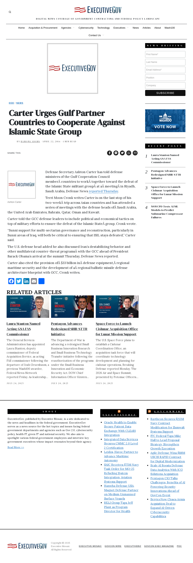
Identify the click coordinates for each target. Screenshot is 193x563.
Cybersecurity (86, 27)
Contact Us (95, 35)
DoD (11, 103)
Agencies (66, 27)
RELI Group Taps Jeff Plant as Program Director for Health (118, 507)
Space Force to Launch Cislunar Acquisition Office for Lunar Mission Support (117, 328)
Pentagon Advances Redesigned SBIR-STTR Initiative (69, 328)
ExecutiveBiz (120, 414)
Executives (119, 27)
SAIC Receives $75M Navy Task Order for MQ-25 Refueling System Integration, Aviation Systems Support (121, 473)
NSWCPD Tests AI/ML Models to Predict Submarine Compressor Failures (167, 212)
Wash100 (170, 27)
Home (21, 27)
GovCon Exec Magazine (158, 546)
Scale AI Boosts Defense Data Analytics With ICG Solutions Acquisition (166, 470)
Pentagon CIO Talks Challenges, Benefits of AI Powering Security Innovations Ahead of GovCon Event (167, 486)
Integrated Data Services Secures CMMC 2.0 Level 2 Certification (121, 443)
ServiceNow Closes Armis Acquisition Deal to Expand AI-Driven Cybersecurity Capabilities (167, 508)
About (157, 27)
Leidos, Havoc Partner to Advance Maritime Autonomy (121, 456)
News (136, 27)
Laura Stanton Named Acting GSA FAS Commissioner (23, 328)
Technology (103, 27)
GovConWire (169, 411)
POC (179, 546)
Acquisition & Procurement (42, 27)
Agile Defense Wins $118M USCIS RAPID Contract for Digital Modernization (167, 457)
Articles (146, 27)
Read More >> (16, 447)
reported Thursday (103, 191)
